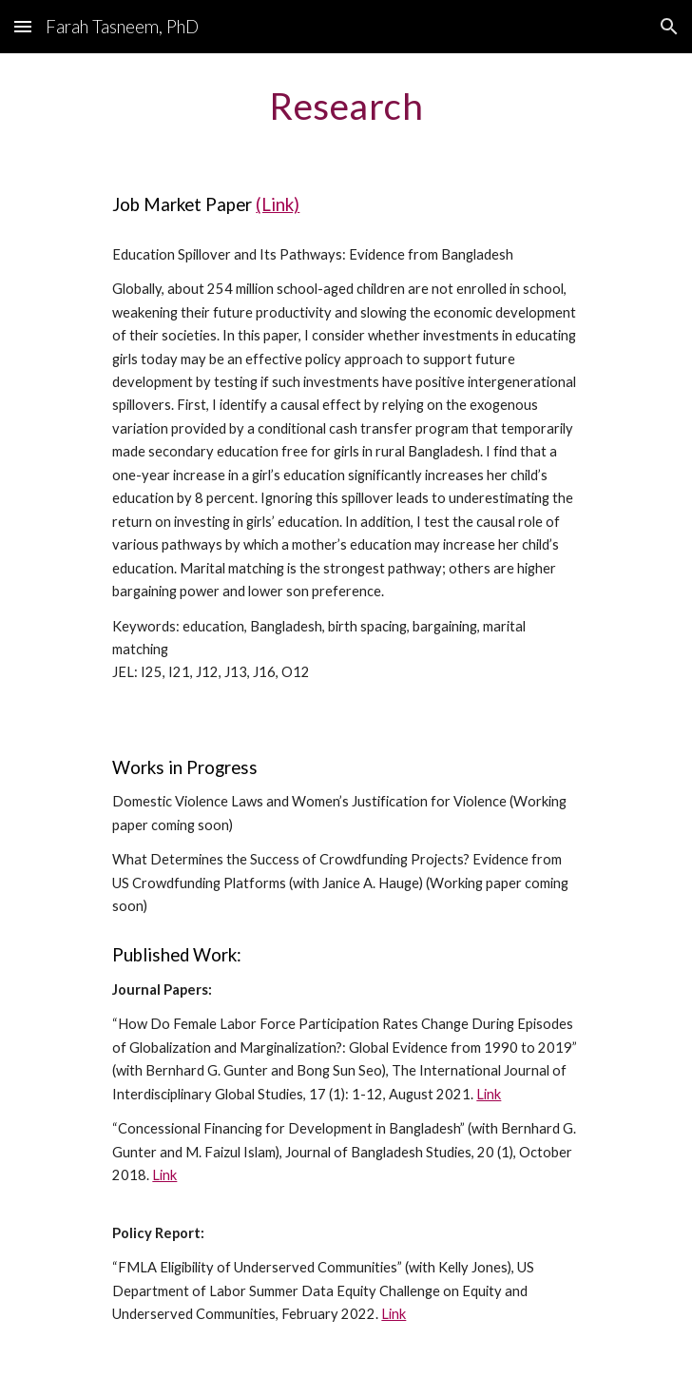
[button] (23, 26)
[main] (345, 105)
